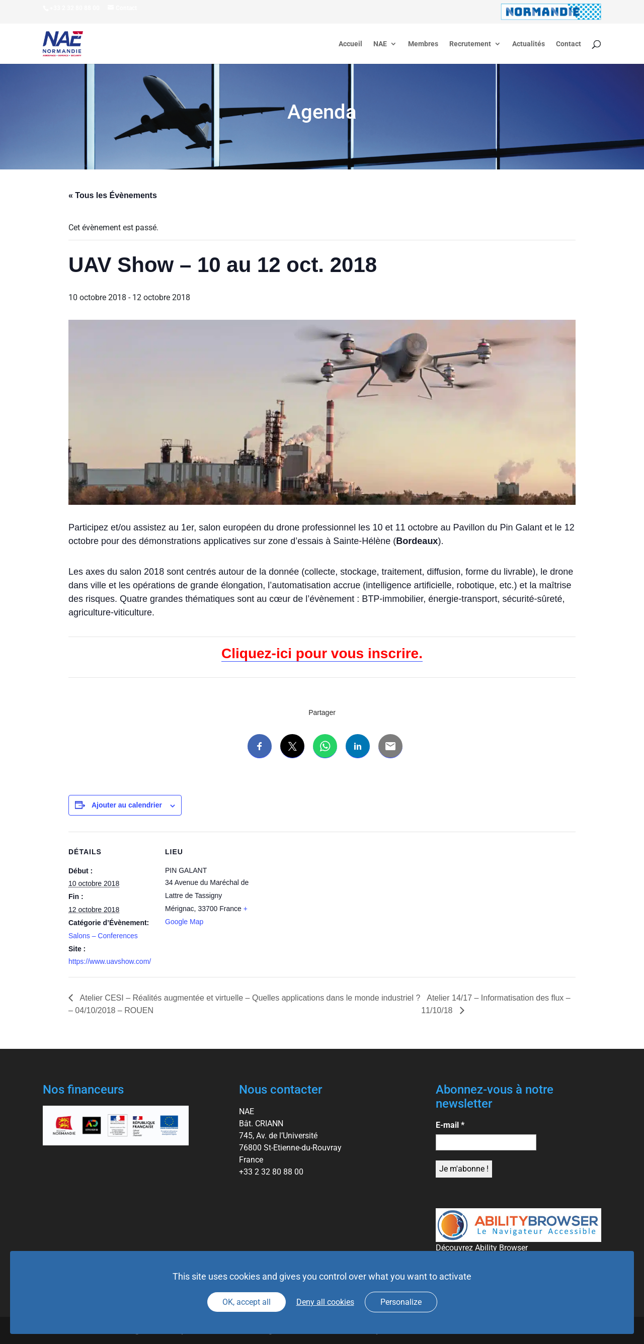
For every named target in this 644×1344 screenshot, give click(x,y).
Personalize (401, 1302)
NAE (380, 44)
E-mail (450, 1125)
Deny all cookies (325, 1302)
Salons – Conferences (103, 936)
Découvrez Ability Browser (482, 1247)
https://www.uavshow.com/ (109, 961)
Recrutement (470, 44)
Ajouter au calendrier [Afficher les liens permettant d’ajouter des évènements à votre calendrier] (127, 805)
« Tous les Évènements (112, 195)
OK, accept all (246, 1302)
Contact (568, 44)
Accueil (350, 44)
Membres (423, 44)
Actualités (528, 44)
